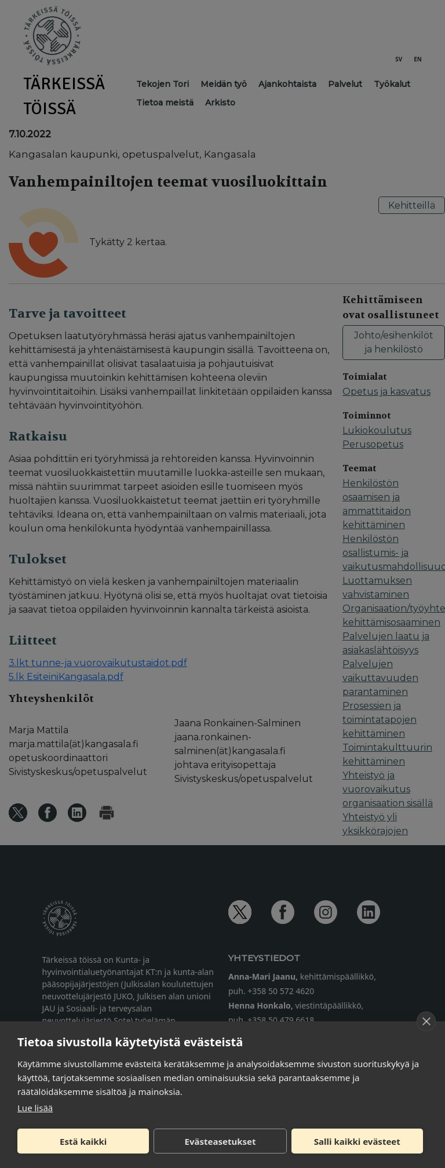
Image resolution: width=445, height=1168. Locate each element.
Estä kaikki (83, 1141)
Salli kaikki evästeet (357, 1141)
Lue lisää (35, 1108)
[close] (426, 1021)
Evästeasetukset (220, 1141)
